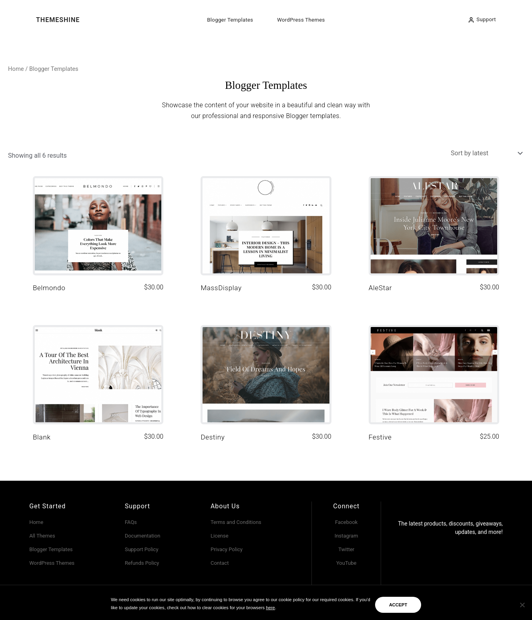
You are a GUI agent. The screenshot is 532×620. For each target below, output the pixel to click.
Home (16, 68)
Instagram (346, 536)
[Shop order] (486, 153)
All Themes (42, 536)
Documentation (143, 536)
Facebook (346, 522)
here (270, 607)
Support (486, 19)
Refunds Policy (142, 563)
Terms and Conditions (236, 522)
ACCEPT (398, 604)
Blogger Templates (230, 20)
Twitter (346, 549)
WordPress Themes (301, 20)
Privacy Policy (227, 549)
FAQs (131, 522)
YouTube (346, 563)
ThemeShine (58, 20)
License (220, 536)
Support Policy (142, 549)
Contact (220, 563)
